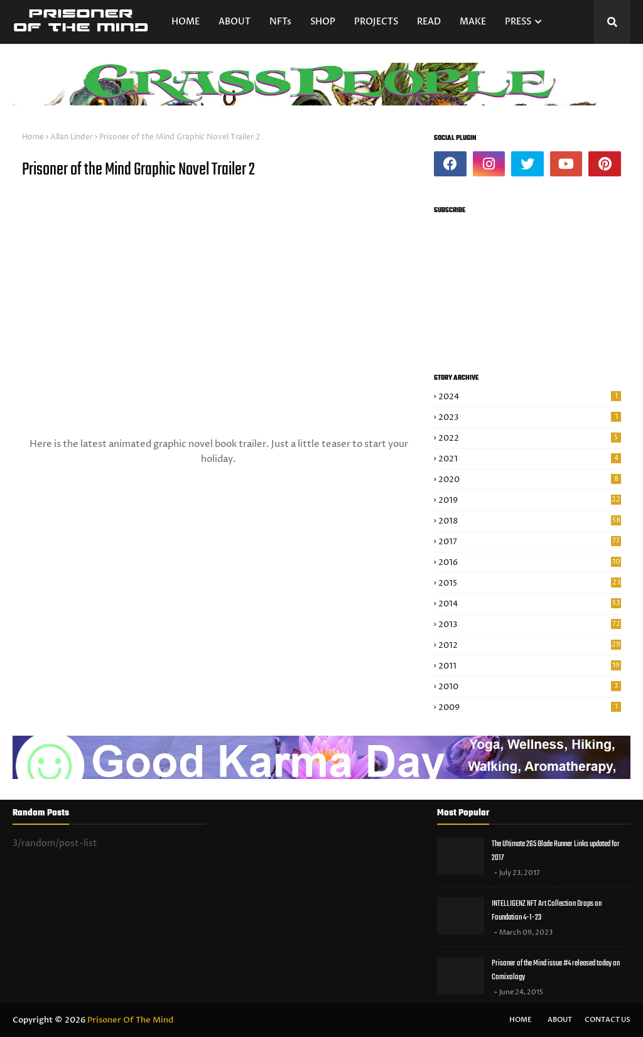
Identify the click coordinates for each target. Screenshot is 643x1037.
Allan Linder (71, 137)
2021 (529, 459)
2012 (529, 645)
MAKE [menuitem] (473, 22)
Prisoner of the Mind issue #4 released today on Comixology (556, 970)
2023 (529, 417)
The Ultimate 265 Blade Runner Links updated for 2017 (556, 851)
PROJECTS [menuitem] (376, 22)
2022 (529, 438)
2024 (529, 396)
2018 (529, 521)
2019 (529, 500)
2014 (529, 604)
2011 (529, 666)
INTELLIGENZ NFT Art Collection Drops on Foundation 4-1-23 (547, 911)
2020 (529, 479)
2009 (529, 707)
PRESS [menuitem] (518, 22)
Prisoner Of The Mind (130, 1020)
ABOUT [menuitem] (235, 22)
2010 (529, 686)
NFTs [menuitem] (280, 22)
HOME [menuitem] (185, 22)
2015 (529, 583)
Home (33, 137)
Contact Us (607, 1019)
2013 (529, 624)
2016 (529, 562)
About (560, 1019)
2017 (529, 541)
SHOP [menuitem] (322, 22)
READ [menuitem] (429, 22)
